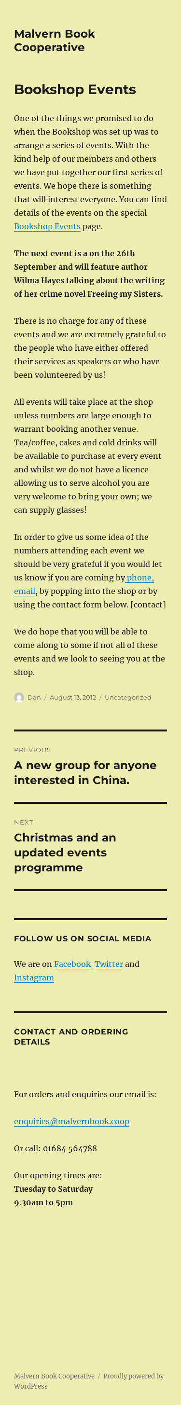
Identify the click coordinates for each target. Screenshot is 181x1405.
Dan (34, 697)
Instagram (34, 977)
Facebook (72, 964)
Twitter (109, 964)
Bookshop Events (47, 226)
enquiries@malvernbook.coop (71, 1121)
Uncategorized (128, 697)
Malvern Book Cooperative (54, 40)
